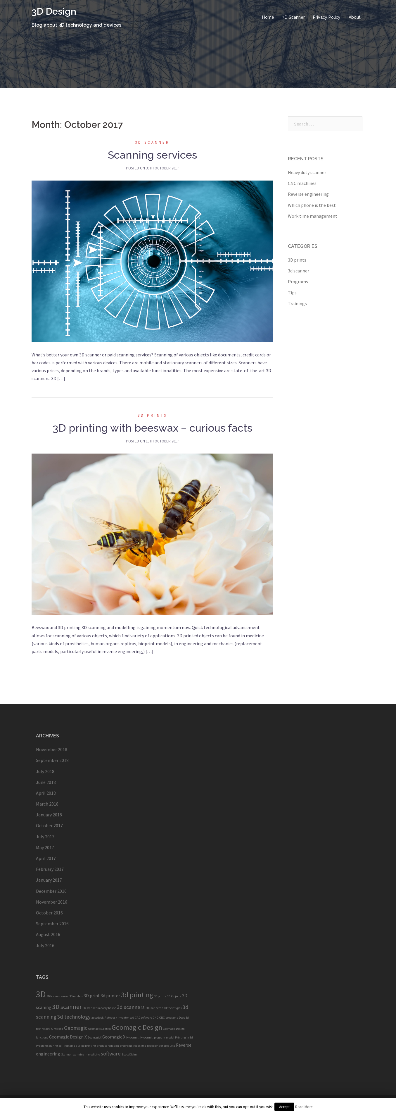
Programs (298, 281)
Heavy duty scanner (307, 172)
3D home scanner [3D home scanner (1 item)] (57, 996)
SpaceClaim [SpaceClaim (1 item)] (129, 1054)
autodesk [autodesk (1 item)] (97, 1017)
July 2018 (45, 771)
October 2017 (49, 825)
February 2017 (50, 869)
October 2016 (49, 913)
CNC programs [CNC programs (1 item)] (168, 1017)
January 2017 (49, 880)
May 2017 (45, 847)
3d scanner (152, 142)
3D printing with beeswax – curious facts (152, 428)
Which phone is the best (312, 205)
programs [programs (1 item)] (126, 1046)
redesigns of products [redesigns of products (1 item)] (161, 1046)
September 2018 (52, 760)
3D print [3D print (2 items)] (92, 995)
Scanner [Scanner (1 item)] (66, 1054)
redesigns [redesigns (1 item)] (139, 1046)
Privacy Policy (326, 17)
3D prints (152, 415)
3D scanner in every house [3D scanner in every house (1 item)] (99, 1008)
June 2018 (46, 782)
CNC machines (302, 183)
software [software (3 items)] (111, 1053)
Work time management (312, 216)
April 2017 (46, 858)
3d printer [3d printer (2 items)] (110, 995)
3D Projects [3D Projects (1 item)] (174, 996)
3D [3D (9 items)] (41, 994)
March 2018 (47, 804)
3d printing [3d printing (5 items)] (137, 995)
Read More (303, 1106)
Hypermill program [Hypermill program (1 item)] (152, 1037)
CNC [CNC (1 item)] (155, 1017)
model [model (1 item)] (170, 1037)
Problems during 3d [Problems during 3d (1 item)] (49, 1046)
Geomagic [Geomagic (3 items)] (75, 1027)
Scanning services (152, 155)
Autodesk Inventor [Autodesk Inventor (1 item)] (117, 1017)
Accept (284, 1106)
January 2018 (49, 815)
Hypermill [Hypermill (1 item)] (132, 1037)
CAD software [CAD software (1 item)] (143, 1017)
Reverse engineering (308, 194)
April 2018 (46, 793)
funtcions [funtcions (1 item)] (57, 1029)
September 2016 (52, 923)
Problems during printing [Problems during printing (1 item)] (79, 1046)
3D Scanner (293, 17)
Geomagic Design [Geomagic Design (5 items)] (137, 1027)
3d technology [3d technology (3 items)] (74, 1016)
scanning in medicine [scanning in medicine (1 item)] (86, 1054)
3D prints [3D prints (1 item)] (160, 996)
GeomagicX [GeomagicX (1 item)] (94, 1037)
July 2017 (45, 837)
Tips (292, 293)
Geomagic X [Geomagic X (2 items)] (113, 1037)
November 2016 (51, 902)
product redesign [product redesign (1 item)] (108, 1046)
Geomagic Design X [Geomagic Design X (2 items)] (68, 1037)
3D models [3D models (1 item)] (76, 996)
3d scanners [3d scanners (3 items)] (131, 1007)
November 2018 (51, 749)
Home (268, 17)
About (355, 17)
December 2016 (51, 891)
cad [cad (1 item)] (132, 1017)
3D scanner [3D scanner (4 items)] (67, 1007)
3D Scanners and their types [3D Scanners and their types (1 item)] (164, 1008)
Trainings (297, 303)
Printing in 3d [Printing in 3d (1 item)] (184, 1037)
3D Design (54, 11)
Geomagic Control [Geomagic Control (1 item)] (99, 1029)
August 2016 (48, 934)
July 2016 (45, 945)
